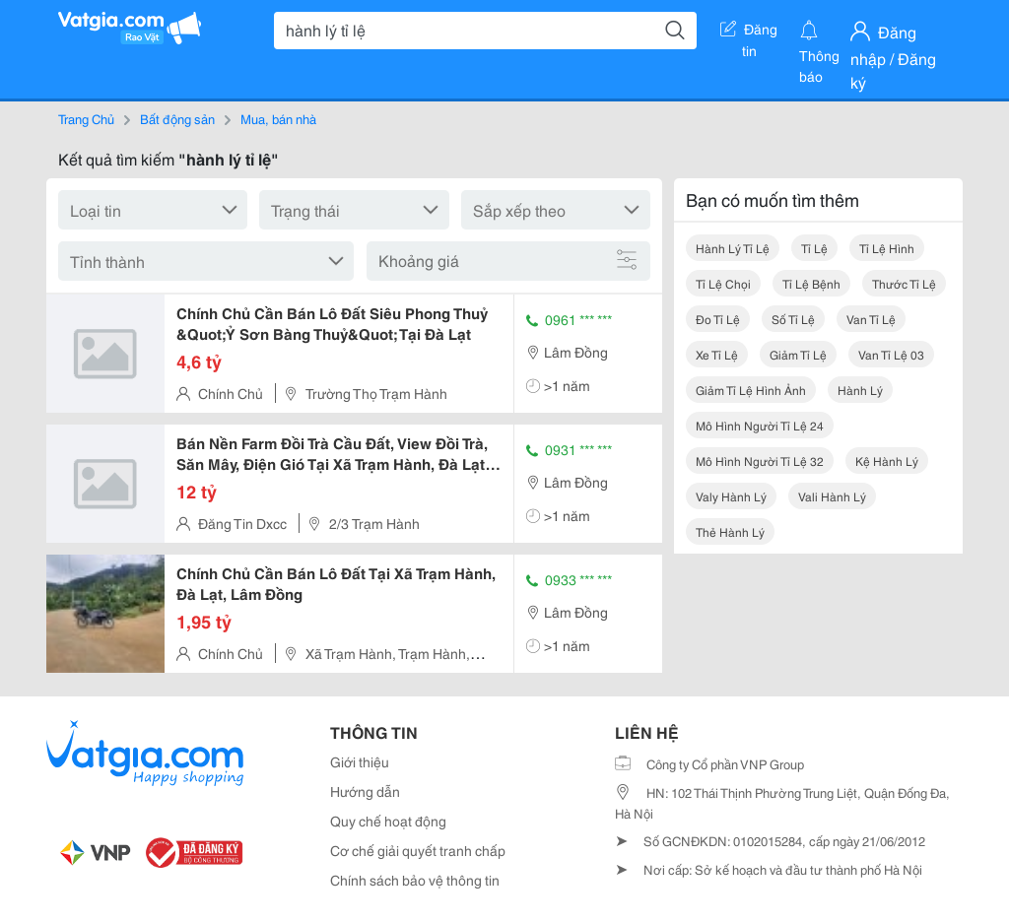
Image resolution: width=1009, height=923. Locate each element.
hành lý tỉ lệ (733, 247)
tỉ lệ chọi (723, 283)
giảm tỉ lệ (798, 354)
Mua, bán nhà (278, 118)
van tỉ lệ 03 (891, 354)
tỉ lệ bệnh (811, 283)
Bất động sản (177, 118)
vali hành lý (832, 496)
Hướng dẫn (365, 791)
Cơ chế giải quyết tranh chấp (417, 850)
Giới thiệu (359, 761)
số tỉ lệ (793, 318)
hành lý (860, 389)
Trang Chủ (86, 118)
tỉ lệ (814, 247)
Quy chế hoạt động (388, 820)
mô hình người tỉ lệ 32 (760, 460)
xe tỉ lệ (717, 354)
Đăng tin (748, 32)
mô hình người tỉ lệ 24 (760, 425)
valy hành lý (731, 496)
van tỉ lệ (871, 318)
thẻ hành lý (730, 531)
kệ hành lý (886, 460)
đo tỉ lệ (718, 318)
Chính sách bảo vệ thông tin (415, 880)
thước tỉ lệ (904, 283)
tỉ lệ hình (886, 247)
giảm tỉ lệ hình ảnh (751, 389)
